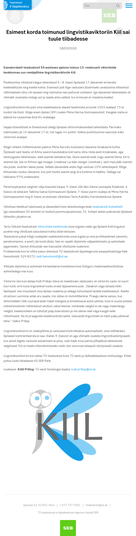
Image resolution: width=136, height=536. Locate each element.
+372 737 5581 (70, 505)
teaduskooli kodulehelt (107, 207)
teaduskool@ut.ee (97, 505)
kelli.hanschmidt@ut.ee (51, 256)
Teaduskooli (19, 5)
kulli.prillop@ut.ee (83, 369)
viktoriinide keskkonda (52, 226)
